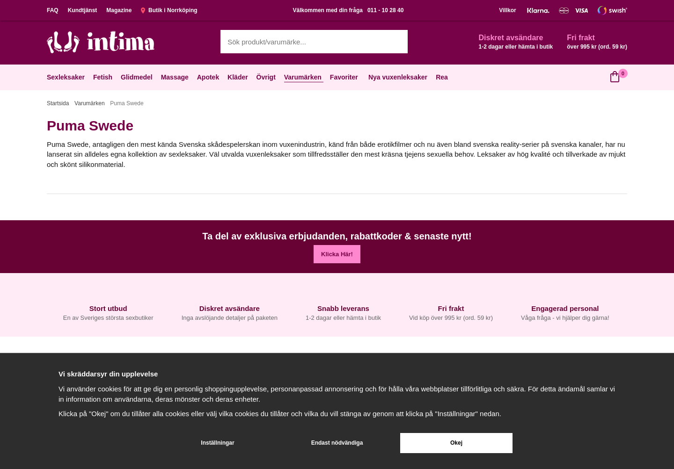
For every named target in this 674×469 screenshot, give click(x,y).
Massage (175, 77)
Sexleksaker (67, 77)
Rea (442, 77)
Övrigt (267, 77)
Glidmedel (137, 77)
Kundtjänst (82, 10)
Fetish (103, 77)
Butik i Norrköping (169, 10)
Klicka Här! (337, 254)
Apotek (209, 77)
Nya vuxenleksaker (397, 77)
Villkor (507, 10)
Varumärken (303, 77)
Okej (456, 443)
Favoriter (345, 77)
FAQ (53, 10)
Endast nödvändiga (337, 443)
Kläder (238, 77)
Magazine (119, 10)
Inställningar (217, 443)
